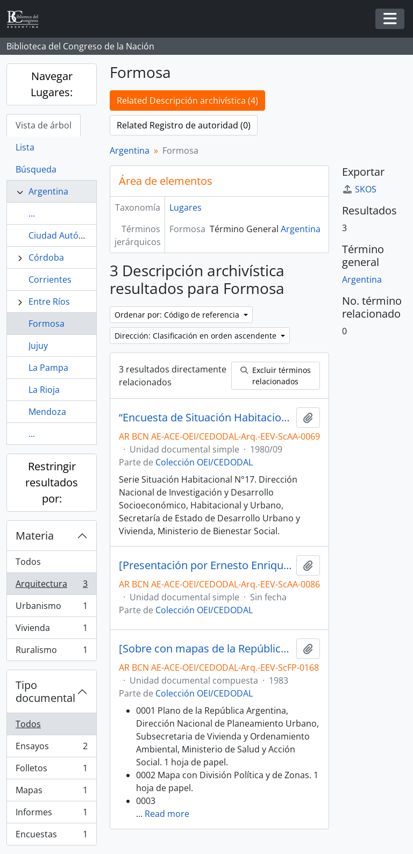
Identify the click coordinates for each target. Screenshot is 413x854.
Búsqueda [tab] (36, 169)
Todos (28, 562)
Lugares (185, 207)
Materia (35, 535)
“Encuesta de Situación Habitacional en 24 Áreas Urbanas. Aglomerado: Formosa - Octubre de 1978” (205, 417)
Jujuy (38, 345)
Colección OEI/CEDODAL (204, 462)
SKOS (359, 189)
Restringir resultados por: (51, 482)
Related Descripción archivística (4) (187, 100)
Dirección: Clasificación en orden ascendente (197, 336)
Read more (167, 814)
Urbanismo (51, 608)
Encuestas (51, 836)
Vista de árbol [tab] (44, 125)
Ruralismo (51, 652)
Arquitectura (51, 586)
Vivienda (51, 630)
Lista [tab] (25, 147)
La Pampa (48, 368)
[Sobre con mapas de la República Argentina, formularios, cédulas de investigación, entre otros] (205, 648)
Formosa (47, 323)
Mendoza (47, 412)
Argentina (48, 191)
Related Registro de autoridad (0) (184, 125)
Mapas (51, 792)
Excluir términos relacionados (275, 375)
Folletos (51, 770)
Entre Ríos (49, 301)
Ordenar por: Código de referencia (178, 315)
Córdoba (46, 257)
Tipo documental (45, 691)
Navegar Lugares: (52, 84)
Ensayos (51, 748)
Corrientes (50, 279)
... (32, 213)
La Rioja (44, 390)
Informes (51, 814)
